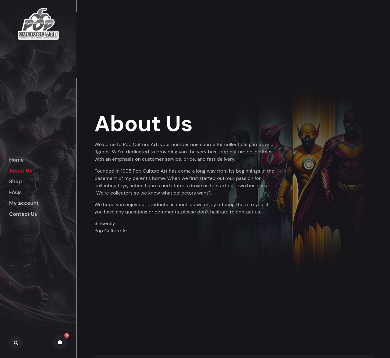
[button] (42, 181)
